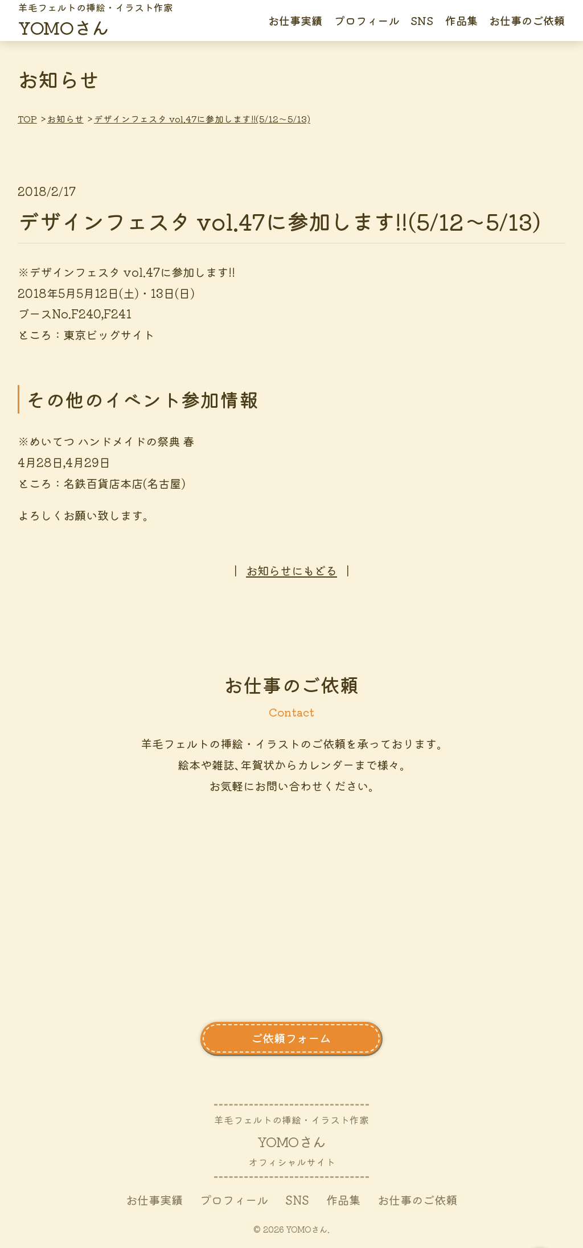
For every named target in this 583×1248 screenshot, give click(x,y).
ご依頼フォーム (291, 1037)
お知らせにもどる (291, 570)
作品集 (461, 20)
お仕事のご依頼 (527, 20)
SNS (421, 20)
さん (95, 20)
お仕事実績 (295, 20)
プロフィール (366, 20)
